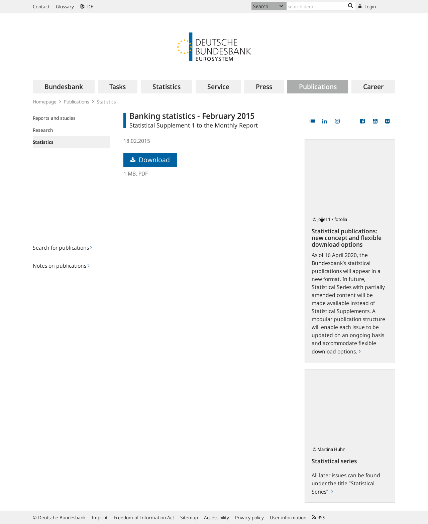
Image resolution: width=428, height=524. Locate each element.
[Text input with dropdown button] (321, 6)
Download (150, 159)
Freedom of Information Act (144, 517)
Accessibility (216, 517)
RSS (318, 517)
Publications (76, 101)
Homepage (45, 101)
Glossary (65, 6)
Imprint (100, 517)
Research (43, 130)
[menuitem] (64, 86)
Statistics (106, 101)
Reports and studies (54, 118)
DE (86, 6)
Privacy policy (249, 517)
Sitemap (189, 517)
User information (288, 517)
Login (367, 6)
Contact (41, 6)
